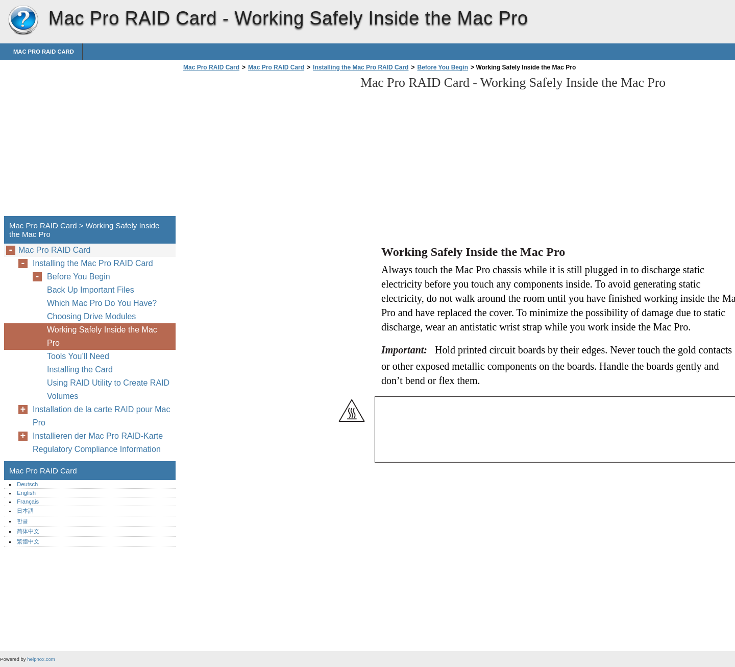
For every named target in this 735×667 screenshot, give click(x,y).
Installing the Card (80, 369)
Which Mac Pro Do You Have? (102, 303)
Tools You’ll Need (78, 356)
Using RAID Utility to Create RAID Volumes (108, 389)
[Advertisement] (266, 146)
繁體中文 (28, 541)
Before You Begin (442, 67)
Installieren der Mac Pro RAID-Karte (98, 436)
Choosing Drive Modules (91, 316)
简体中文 (28, 531)
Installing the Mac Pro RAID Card (360, 67)
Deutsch (27, 484)
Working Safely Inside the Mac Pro (102, 336)
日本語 (25, 511)
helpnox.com (41, 659)
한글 (22, 521)
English (26, 493)
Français (28, 501)
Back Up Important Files (90, 289)
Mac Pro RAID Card (23, 20)
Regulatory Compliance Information (97, 449)
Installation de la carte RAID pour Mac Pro (101, 416)
